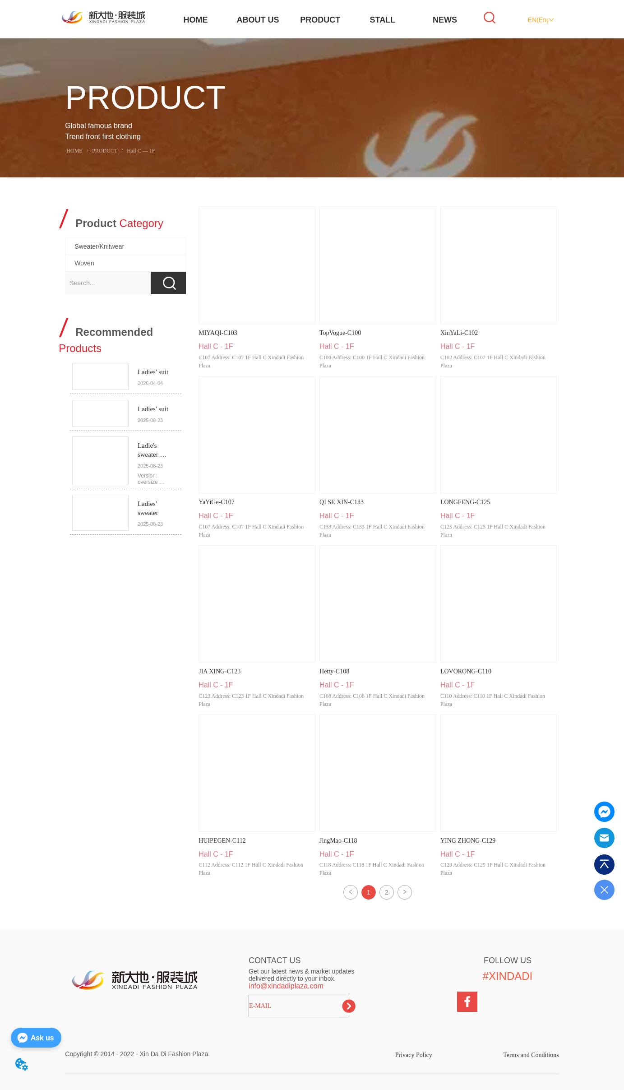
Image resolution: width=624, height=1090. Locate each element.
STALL (383, 19)
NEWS (445, 19)
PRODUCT (320, 19)
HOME (195, 19)
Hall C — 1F (140, 151)
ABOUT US (258, 19)
